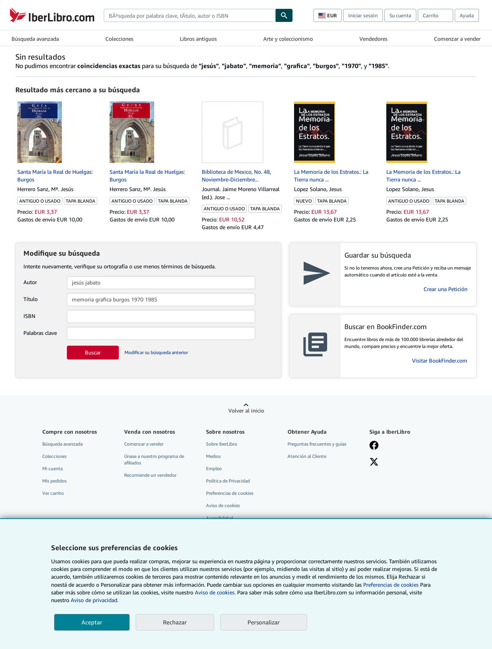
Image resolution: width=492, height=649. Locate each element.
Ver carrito (53, 493)
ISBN (29, 316)
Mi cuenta (52, 468)
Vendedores (373, 38)
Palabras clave (40, 332)
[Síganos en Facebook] (374, 446)
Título (30, 299)
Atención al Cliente (307, 456)
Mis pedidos (54, 481)
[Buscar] (284, 15)
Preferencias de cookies (391, 584)
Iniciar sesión (363, 15)
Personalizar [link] (264, 622)
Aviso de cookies (223, 505)
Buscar (93, 352)
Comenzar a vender (457, 38)
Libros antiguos (198, 38)
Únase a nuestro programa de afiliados (154, 459)
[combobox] (189, 15)
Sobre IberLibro (221, 444)
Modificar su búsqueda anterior (156, 352)
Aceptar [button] (91, 622)
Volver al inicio (246, 410)
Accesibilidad (219, 518)
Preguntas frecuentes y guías (317, 444)
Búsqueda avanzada (35, 38)
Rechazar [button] (175, 622)
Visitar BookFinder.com (439, 360)
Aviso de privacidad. (94, 600)
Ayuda (467, 15)
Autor (30, 282)
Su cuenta (400, 15)
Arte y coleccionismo (288, 38)
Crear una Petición (445, 289)
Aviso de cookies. (215, 592)
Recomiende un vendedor (150, 475)
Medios (213, 456)
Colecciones (119, 38)
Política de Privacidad (228, 481)
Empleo (214, 468)
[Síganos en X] (374, 462)
